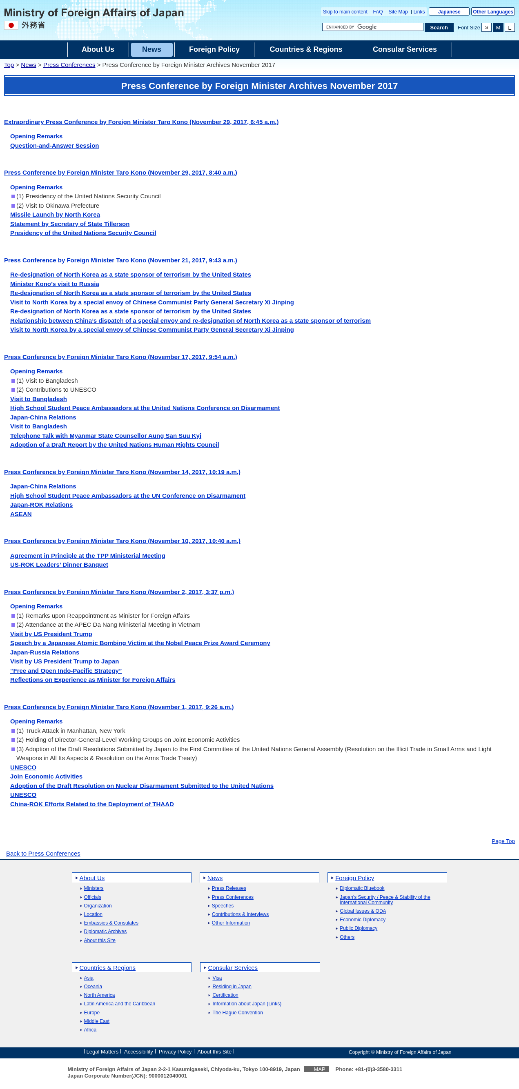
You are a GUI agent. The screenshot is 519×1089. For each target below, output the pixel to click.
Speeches (223, 906)
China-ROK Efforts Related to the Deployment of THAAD (92, 804)
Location (93, 914)
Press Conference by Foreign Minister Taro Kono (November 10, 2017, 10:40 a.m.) (122, 540)
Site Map (398, 12)
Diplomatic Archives (105, 931)
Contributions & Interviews (240, 914)
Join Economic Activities (46, 776)
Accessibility (138, 1052)
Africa (90, 1030)
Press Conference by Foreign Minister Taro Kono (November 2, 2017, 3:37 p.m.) (119, 591)
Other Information (231, 923)
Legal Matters (103, 1052)
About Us (92, 877)
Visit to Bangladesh (38, 398)
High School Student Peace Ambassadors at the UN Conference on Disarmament (127, 495)
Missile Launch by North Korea (55, 214)
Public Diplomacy (358, 928)
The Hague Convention (237, 1013)
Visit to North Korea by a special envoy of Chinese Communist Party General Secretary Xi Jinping (152, 302)
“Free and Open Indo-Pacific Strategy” (66, 670)
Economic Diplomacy (362, 920)
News (28, 64)
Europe (92, 1013)
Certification (225, 995)
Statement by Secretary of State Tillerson (69, 223)
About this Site (100, 940)
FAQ (378, 12)
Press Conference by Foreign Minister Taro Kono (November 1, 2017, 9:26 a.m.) (119, 706)
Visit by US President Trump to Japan (64, 661)
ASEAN (21, 513)
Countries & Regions (108, 967)
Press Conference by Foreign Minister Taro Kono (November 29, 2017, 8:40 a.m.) (120, 172)
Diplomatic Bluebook (362, 888)
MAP (319, 1069)
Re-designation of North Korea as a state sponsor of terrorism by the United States (130, 274)
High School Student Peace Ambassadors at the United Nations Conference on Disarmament (145, 407)
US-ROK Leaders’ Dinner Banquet (59, 564)
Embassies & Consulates (111, 923)
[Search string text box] (372, 27)
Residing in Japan (231, 986)
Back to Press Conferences (43, 853)
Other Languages (493, 12)
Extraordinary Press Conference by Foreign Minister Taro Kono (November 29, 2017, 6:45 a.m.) (141, 121)
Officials (92, 897)
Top (9, 64)
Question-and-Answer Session (54, 145)
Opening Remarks (36, 136)
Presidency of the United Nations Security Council (83, 232)
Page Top (503, 841)
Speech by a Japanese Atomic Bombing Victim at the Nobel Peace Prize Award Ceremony (140, 642)
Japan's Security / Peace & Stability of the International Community (385, 900)
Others (347, 937)
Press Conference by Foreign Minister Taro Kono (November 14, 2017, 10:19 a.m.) (122, 471)
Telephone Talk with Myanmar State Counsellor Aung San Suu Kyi (105, 435)
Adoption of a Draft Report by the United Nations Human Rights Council (114, 444)
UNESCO (23, 767)
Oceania (93, 986)
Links (419, 12)
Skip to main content (345, 12)
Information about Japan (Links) (246, 1004)
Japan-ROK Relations (41, 504)
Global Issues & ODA (363, 911)
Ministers (94, 888)
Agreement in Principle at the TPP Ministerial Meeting (87, 555)
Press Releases (229, 888)
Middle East (97, 1021)
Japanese (449, 12)
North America (99, 995)
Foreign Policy (354, 877)
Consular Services (233, 967)
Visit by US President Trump (51, 633)
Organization (98, 906)
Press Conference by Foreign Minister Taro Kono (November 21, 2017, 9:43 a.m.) (120, 260)
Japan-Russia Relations (44, 652)
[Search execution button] (439, 27)
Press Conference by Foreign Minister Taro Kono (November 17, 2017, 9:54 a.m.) (120, 356)
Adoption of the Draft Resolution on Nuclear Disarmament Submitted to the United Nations (142, 785)
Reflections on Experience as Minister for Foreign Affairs (93, 679)
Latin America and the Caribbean (120, 1004)
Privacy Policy (175, 1052)
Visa (217, 978)
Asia (89, 978)
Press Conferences (69, 64)
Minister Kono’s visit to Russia (54, 283)
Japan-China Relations (43, 417)
